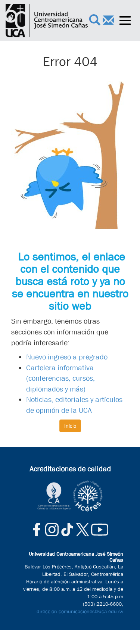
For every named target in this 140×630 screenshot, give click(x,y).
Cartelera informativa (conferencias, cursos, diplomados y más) (60, 378)
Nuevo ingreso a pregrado (67, 357)
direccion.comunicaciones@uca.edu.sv (80, 611)
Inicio (70, 425)
